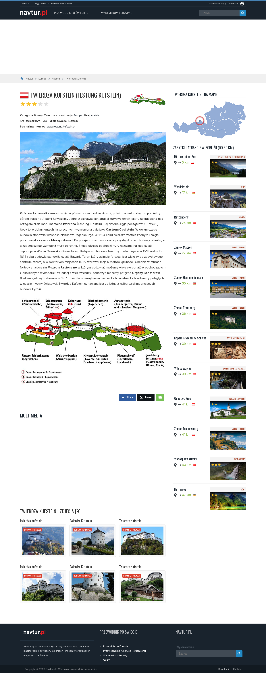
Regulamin (40, 3)
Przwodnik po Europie (115, 646)
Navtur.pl (51, 669)
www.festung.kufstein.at (61, 126)
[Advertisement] (133, 46)
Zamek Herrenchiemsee (188, 277)
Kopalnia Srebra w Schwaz (190, 338)
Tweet (145, 398)
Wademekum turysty (117, 13)
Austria (95, 115)
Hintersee (180, 489)
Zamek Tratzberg (184, 307)
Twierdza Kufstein (31, 520)
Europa (78, 115)
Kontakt (25, 3)
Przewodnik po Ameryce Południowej (124, 650)
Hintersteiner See (185, 156)
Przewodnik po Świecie (71, 13)
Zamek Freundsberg (186, 428)
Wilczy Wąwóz (182, 368)
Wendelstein (181, 186)
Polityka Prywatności (61, 3)
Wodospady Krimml (185, 459)
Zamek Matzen (183, 247)
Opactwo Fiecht (184, 398)
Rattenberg (181, 217)
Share (127, 398)
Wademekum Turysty (115, 655)
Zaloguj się (233, 3)
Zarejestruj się (216, 3)
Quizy (106, 659)
